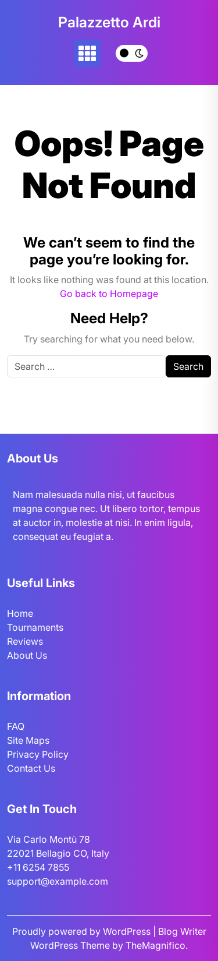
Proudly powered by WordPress (82, 931)
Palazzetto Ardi (109, 22)
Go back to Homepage (109, 293)
